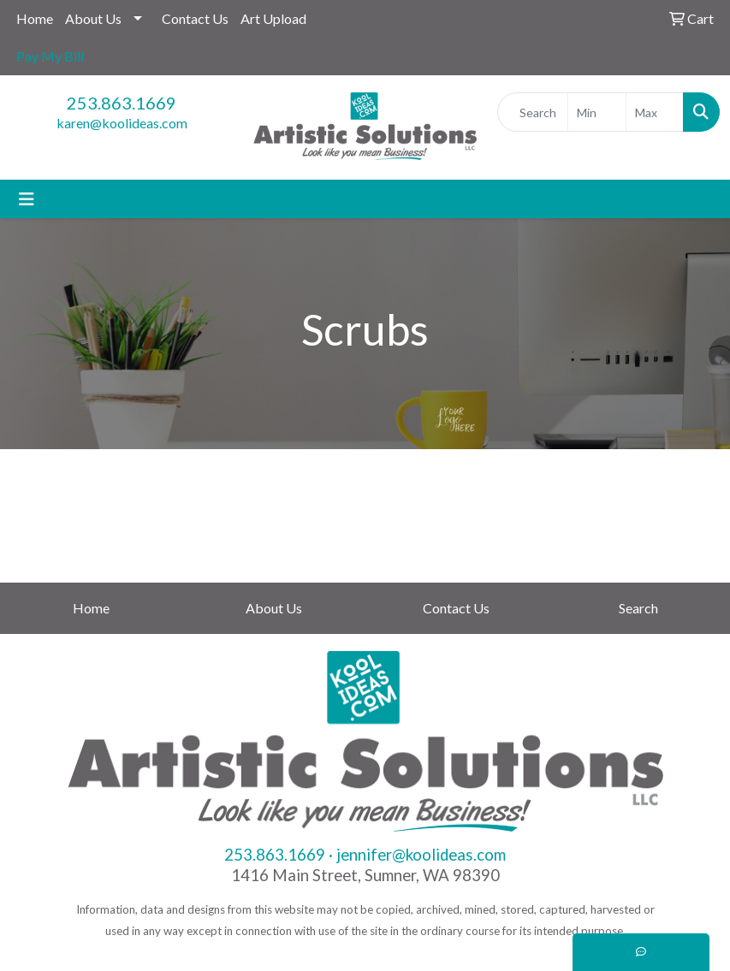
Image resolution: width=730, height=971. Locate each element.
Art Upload (273, 18)
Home (34, 18)
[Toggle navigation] (27, 199)
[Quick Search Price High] (655, 112)
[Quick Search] (532, 112)
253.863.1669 (121, 102)
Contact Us (195, 18)
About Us (93, 18)
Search (638, 608)
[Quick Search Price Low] (596, 112)
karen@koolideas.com (121, 123)
